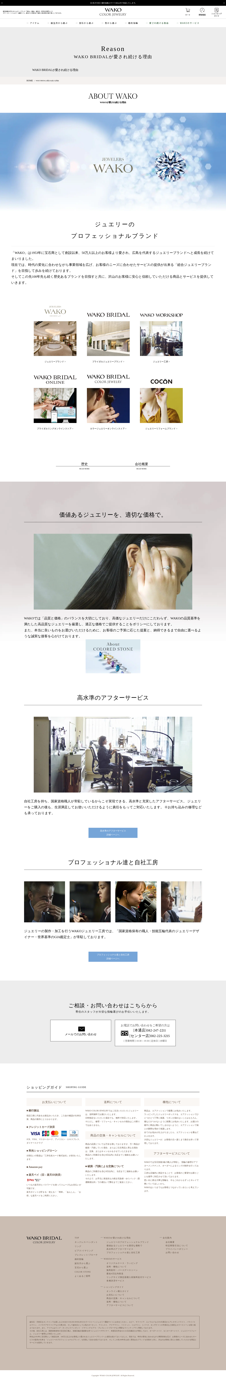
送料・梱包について (117, 1266)
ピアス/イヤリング (84, 1250)
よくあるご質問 (83, 1276)
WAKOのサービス (189, 23)
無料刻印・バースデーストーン (122, 1270)
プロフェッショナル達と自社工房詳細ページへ (113, 957)
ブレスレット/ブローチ (86, 1255)
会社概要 (170, 1242)
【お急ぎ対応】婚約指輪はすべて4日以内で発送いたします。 (113, 3)
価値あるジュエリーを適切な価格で (124, 1245)
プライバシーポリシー (177, 1249)
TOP (77, 1238)
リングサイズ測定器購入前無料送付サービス (129, 1277)
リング (78, 1246)
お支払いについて (115, 1295)
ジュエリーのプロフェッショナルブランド (128, 1242)
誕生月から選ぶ (59, 23)
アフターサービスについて (120, 1305)
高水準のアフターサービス (120, 1249)
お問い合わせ (172, 1252)
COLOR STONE (83, 1272)
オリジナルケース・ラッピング (122, 1263)
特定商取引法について (177, 1245)
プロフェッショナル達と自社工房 (123, 1252)
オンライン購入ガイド (118, 1291)
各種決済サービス (115, 1280)
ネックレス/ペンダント (86, 1242)
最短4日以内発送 (115, 1274)
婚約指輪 (133, 23)
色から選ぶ (111, 23)
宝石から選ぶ (86, 23)
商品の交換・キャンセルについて (123, 1298)
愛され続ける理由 (159, 23)
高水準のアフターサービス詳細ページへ (113, 833)
